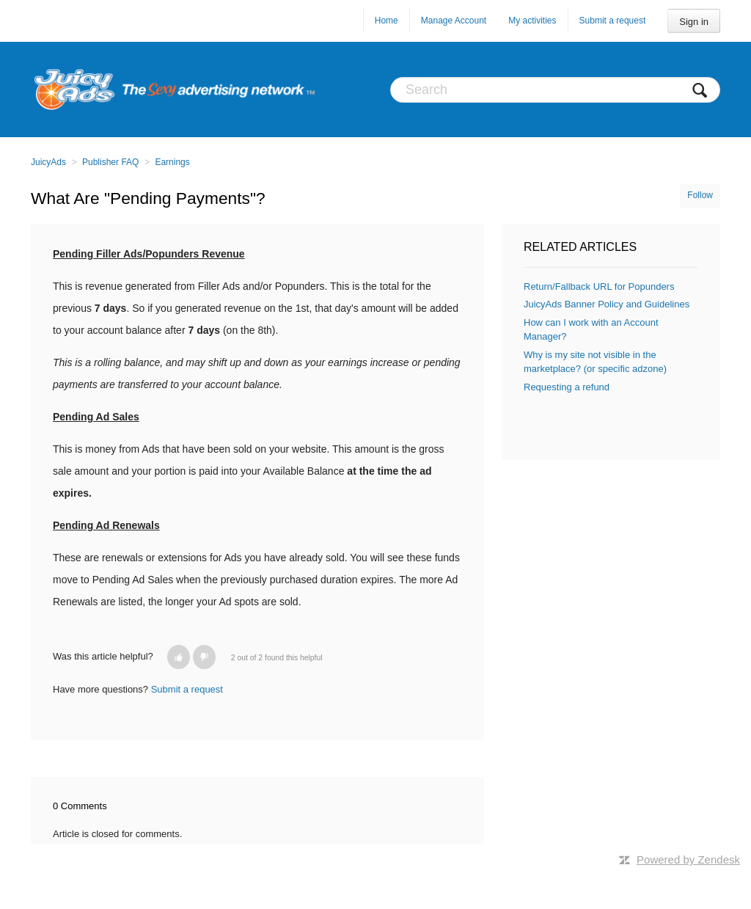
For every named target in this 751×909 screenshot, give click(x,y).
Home (386, 20)
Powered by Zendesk (688, 859)
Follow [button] (700, 195)
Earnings (172, 162)
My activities (532, 20)
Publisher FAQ (110, 162)
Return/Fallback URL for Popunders (599, 286)
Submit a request (612, 20)
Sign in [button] (693, 21)
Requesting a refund (566, 387)
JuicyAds (48, 162)
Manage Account (453, 20)
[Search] (555, 90)
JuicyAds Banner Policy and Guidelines (606, 304)
